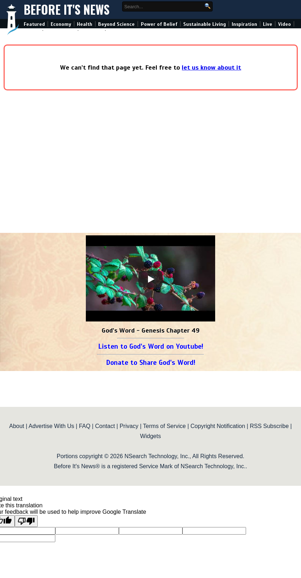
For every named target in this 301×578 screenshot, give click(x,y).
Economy (61, 24)
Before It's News (67, 9)
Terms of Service (164, 426)
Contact (105, 426)
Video (284, 24)
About (16, 426)
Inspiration (244, 24)
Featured (34, 24)
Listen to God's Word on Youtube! (150, 346)
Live (267, 24)
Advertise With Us (51, 426)
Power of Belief (159, 24)
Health (84, 24)
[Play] (150, 279)
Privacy (129, 426)
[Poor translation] (26, 521)
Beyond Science (116, 24)
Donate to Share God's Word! (150, 362)
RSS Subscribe (269, 426)
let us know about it (211, 67)
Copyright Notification (217, 426)
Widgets (150, 436)
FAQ (85, 426)
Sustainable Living (204, 24)
